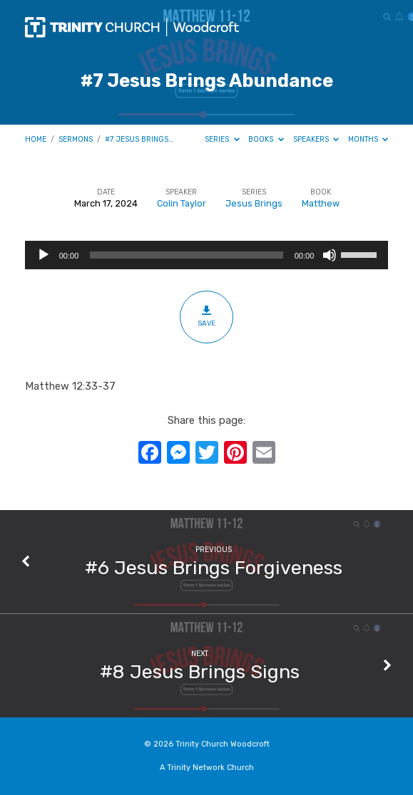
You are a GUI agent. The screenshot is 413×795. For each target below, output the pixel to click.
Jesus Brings (253, 203)
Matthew (321, 203)
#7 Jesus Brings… (139, 139)
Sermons (75, 139)
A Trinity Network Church (207, 767)
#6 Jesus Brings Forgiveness (213, 567)
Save (206, 316)
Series (222, 139)
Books (266, 139)
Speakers (316, 139)
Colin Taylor (181, 203)
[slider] (186, 255)
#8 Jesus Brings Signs (200, 671)
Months (368, 139)
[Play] (43, 255)
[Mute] (329, 255)
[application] (207, 255)
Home (35, 139)
